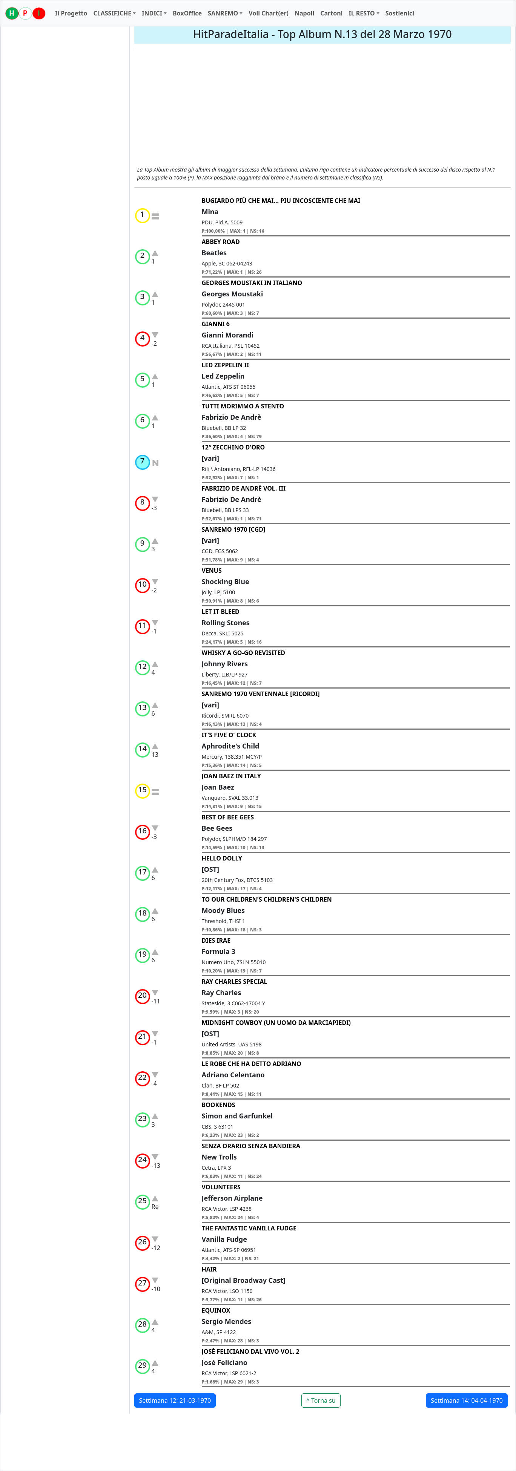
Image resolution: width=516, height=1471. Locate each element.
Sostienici (399, 13)
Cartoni (331, 13)
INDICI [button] (152, 13)
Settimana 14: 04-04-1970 (467, 1400)
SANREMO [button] (223, 13)
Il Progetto (71, 13)
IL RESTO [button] (362, 13)
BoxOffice (187, 13)
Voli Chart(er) (269, 13)
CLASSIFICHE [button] (112, 13)
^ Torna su (321, 1400)
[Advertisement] (322, 109)
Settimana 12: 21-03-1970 (175, 1400)
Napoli (304, 13)
